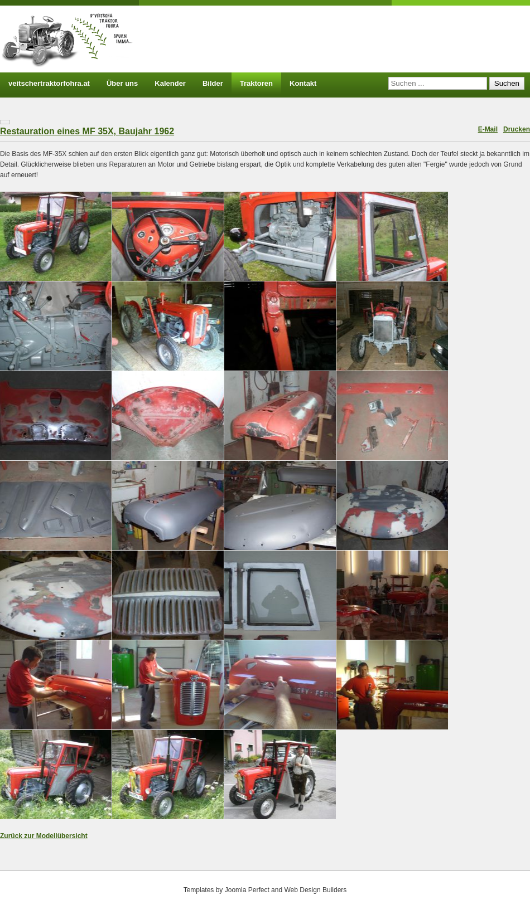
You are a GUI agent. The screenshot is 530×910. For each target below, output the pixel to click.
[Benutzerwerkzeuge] (5, 122)
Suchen (506, 83)
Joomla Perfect (247, 890)
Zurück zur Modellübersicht (44, 836)
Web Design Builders (315, 890)
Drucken (516, 129)
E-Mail (488, 129)
